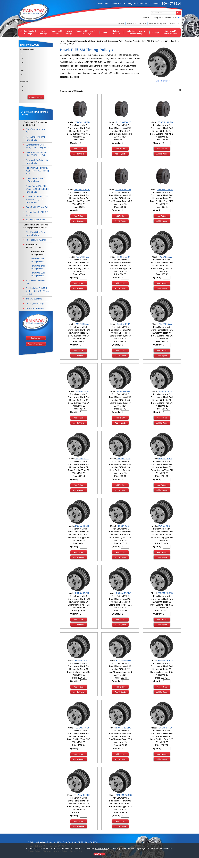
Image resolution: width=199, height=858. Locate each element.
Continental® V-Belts (56, 32)
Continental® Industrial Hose (170, 32)
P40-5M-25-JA (82, 324)
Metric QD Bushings (35, 304)
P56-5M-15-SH (123, 459)
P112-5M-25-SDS (123, 795)
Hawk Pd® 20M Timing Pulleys (38, 274)
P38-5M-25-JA (123, 257)
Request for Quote (157, 23)
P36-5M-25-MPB (165, 190)
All (176, 18)
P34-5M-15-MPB (165, 122)
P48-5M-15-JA (82, 391)
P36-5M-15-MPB (123, 190)
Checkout (155, 3)
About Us (131, 23)
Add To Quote (78, 154)
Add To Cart (78, 149)
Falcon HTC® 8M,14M (36, 240)
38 (22, 67)
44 (22, 75)
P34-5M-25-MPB (82, 190)
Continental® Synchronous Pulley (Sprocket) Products (118, 41)
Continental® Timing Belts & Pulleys (87, 32)
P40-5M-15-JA (165, 257)
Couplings (155, 32)
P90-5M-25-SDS (165, 728)
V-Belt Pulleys (69, 32)
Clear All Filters (35, 97)
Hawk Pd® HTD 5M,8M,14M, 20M (155, 41)
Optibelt (104, 32)
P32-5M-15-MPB (82, 122)
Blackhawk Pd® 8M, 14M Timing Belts (37, 161)
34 (22, 58)
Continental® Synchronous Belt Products (35, 123)
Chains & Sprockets (116, 32)
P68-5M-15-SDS (123, 593)
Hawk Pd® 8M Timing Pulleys (37, 260)
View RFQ (116, 3)
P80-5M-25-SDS (81, 728)
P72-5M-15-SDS (81, 660)
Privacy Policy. (101, 848)
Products (146, 18)
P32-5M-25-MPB (123, 122)
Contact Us (174, 23)
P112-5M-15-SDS (81, 795)
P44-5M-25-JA (165, 324)
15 (22, 86)
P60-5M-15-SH (82, 526)
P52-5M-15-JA (165, 391)
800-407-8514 (171, 3)
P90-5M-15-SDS (123, 728)
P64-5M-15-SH (165, 526)
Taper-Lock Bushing (35, 308)
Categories (157, 18)
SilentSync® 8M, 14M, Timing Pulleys (36, 233)
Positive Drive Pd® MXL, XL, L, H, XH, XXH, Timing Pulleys (37, 291)
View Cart (143, 3)
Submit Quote (129, 3)
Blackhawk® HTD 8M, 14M (36, 282)
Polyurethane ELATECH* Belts (37, 213)
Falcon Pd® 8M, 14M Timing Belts (35, 138)
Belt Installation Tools (35, 220)
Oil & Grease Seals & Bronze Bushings (136, 32)
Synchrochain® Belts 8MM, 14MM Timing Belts (37, 146)
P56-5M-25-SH (165, 459)
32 (22, 54)
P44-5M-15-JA (123, 324)
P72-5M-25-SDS (123, 660)
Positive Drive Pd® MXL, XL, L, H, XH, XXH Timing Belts (37, 171)
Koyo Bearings (43, 32)
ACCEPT (99, 854)
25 (22, 90)
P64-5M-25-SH (82, 593)
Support (142, 23)
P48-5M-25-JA (123, 391)
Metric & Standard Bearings (28, 32)
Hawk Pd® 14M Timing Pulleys (38, 267)
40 (22, 71)
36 (22, 62)
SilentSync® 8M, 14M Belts (35, 130)
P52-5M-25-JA (82, 459)
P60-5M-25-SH (123, 526)
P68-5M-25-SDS (165, 593)
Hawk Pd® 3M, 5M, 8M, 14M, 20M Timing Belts (36, 153)
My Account (103, 3)
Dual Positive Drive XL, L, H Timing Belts (37, 179)
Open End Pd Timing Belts (37, 207)
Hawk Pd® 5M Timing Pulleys (37, 253)
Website (168, 18)
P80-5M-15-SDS (165, 660)
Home (121, 23)
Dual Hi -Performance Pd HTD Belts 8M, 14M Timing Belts (37, 200)
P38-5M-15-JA (82, 257)
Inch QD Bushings (34, 299)
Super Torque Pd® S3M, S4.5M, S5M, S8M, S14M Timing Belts (37, 189)
